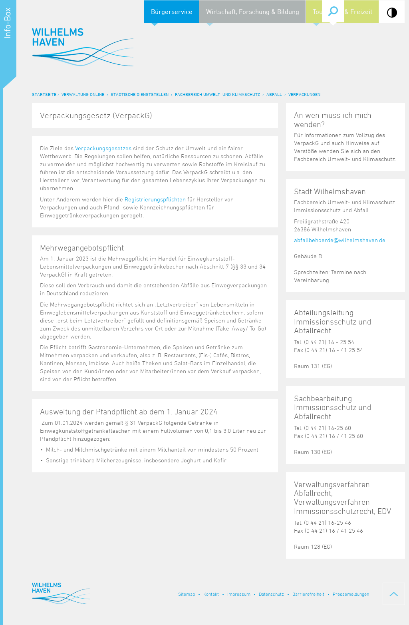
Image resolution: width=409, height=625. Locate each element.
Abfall (274, 94)
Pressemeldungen (351, 594)
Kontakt (211, 594)
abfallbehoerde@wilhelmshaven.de (339, 240)
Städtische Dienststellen (140, 94)
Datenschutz (271, 594)
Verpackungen (304, 94)
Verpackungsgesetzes (103, 148)
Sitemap (186, 594)
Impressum (238, 594)
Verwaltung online (83, 94)
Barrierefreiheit (308, 594)
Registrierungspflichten (155, 199)
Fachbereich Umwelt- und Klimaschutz (217, 94)
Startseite (44, 94)
